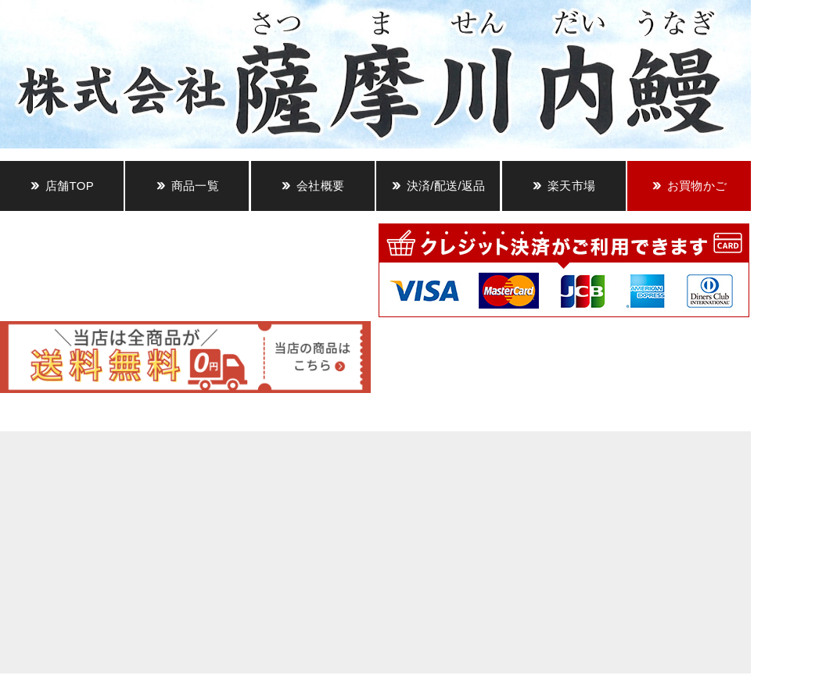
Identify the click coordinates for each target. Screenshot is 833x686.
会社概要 (320, 185)
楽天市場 (571, 185)
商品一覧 (195, 185)
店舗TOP (69, 185)
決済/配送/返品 (446, 185)
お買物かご (697, 185)
